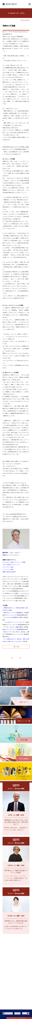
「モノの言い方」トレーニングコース (14, 622)
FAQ (19, 973)
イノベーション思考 (8, 569)
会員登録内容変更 (22, 968)
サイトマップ (6, 973)
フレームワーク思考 (8, 567)
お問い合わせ (7, 955)
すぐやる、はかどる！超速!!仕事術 (13, 627)
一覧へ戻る (16, 646)
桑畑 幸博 (5, 552)
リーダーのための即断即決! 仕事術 (13, 617)
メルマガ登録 (22, 960)
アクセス (5, 968)
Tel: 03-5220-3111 (16, 992)
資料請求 (21, 955)
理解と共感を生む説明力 (9, 572)
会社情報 (20, 977)
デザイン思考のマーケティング (11, 564)
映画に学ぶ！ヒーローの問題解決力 (13, 612)
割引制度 (6, 960)
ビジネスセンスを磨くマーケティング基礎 (14, 562)
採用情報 (5, 977)
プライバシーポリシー (9, 981)
